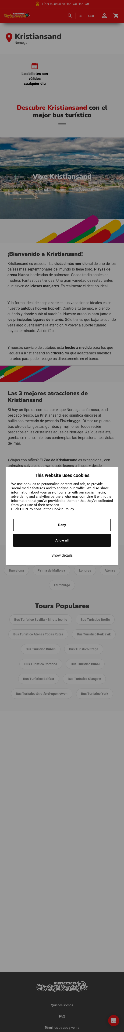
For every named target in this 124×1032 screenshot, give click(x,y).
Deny (62, 525)
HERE (25, 509)
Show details (62, 555)
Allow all (62, 540)
